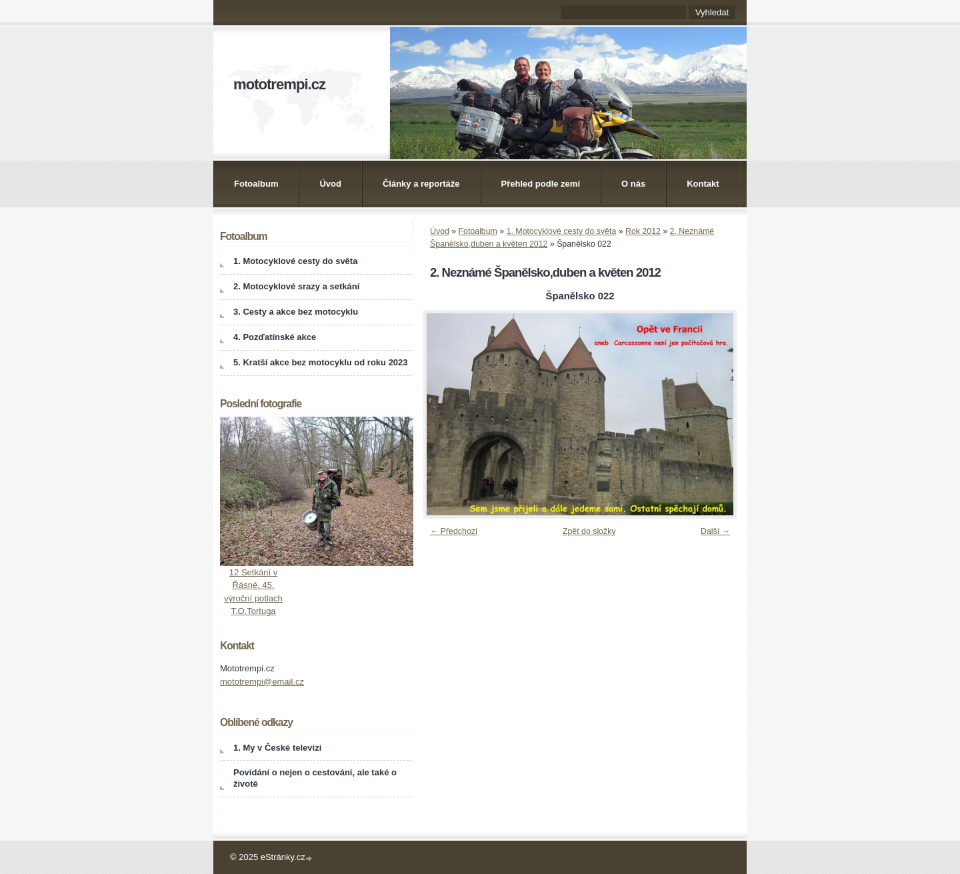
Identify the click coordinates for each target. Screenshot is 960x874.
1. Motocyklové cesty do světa (562, 231)
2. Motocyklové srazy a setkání (296, 286)
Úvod (330, 184)
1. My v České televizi (277, 748)
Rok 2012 (643, 231)
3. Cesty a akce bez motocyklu (295, 312)
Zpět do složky (589, 531)
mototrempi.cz (279, 84)
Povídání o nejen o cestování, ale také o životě (315, 778)
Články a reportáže (421, 184)
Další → (715, 531)
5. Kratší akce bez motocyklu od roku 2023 (320, 362)
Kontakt (703, 184)
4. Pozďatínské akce (274, 337)
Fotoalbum (256, 184)
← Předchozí (453, 531)
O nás (633, 184)
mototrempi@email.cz (262, 682)
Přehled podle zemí (540, 184)
